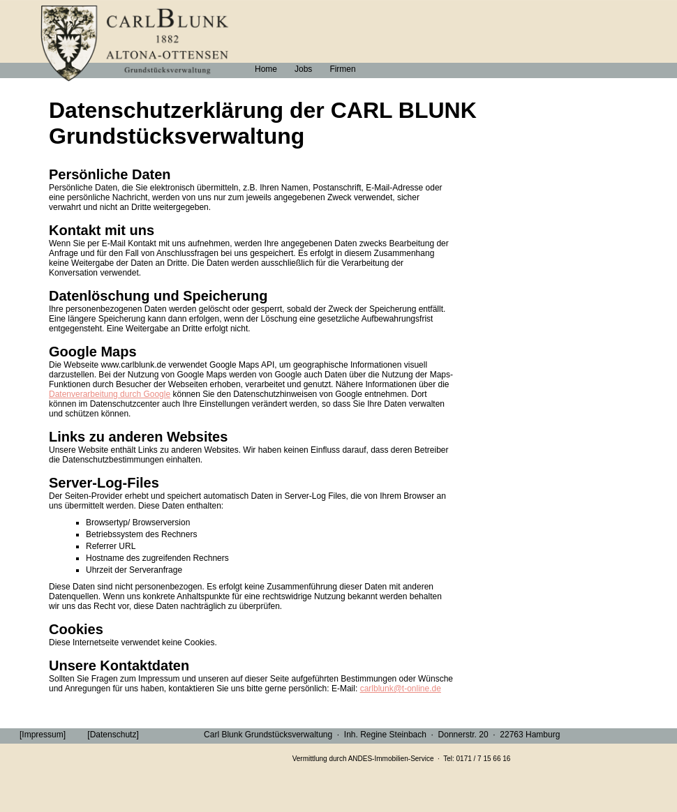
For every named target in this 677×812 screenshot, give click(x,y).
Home (266, 69)
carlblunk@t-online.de (400, 688)
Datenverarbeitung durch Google (109, 394)
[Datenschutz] (112, 734)
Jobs (303, 69)
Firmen (342, 69)
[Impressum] (43, 734)
